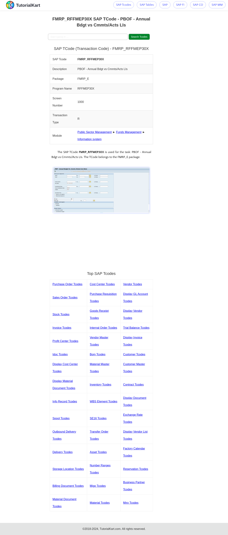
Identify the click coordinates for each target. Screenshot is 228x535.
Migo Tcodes (98, 485)
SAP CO (198, 4)
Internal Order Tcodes (103, 327)
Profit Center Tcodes (65, 341)
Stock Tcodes (61, 314)
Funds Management (128, 132)
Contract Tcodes (133, 384)
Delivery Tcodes (63, 452)
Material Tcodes (100, 502)
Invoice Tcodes (62, 327)
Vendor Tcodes (132, 284)
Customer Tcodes (134, 354)
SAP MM (217, 4)
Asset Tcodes (98, 452)
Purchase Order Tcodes (67, 284)
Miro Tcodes (130, 502)
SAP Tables (147, 4)
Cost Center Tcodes (102, 284)
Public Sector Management (94, 132)
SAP (164, 4)
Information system (89, 139)
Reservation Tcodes (135, 469)
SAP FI (180, 4)
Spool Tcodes (61, 418)
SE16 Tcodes (98, 418)
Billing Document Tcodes (68, 485)
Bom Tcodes (97, 354)
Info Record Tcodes (65, 401)
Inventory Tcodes (100, 384)
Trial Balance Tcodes (136, 327)
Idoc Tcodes (60, 354)
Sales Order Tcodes (65, 297)
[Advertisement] (24, 64)
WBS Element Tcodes (103, 401)
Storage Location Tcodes (68, 469)
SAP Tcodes (123, 4)
